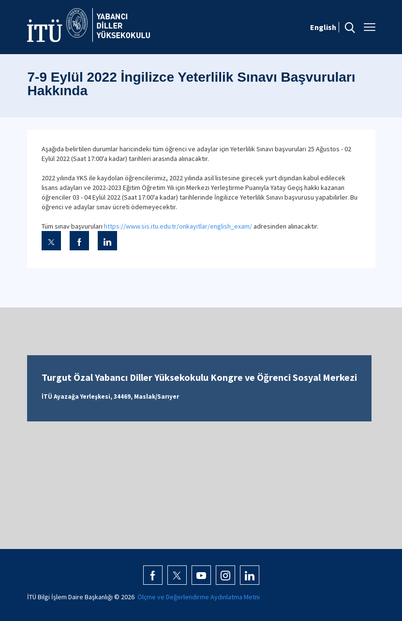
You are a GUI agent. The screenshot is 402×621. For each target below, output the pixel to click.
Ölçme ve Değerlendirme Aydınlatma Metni (198, 596)
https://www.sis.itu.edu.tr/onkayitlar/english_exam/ (178, 226)
